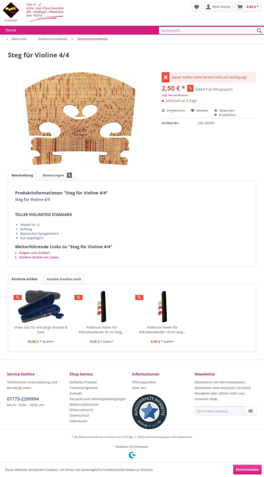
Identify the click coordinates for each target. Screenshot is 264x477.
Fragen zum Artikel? (32, 253)
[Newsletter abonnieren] (250, 411)
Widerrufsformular (84, 404)
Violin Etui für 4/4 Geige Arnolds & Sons (41, 329)
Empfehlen (225, 115)
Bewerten (224, 110)
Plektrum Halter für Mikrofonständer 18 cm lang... (162, 329)
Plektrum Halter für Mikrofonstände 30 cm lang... (101, 329)
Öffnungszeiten (144, 382)
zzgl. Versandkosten (175, 95)
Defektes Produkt (83, 382)
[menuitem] (197, 7)
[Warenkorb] (248, 7)
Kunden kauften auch (64, 279)
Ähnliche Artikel (24, 279)
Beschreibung (22, 175)
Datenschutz (79, 415)
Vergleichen (173, 110)
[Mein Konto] (218, 7)
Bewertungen (57, 175)
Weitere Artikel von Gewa (36, 257)
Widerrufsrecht (81, 410)
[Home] (10, 30)
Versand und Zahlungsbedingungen (98, 399)
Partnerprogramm (84, 388)
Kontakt (76, 393)
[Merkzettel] (197, 7)
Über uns (139, 388)
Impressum (78, 421)
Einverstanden (247, 469)
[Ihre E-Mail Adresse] (220, 411)
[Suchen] (259, 31)
